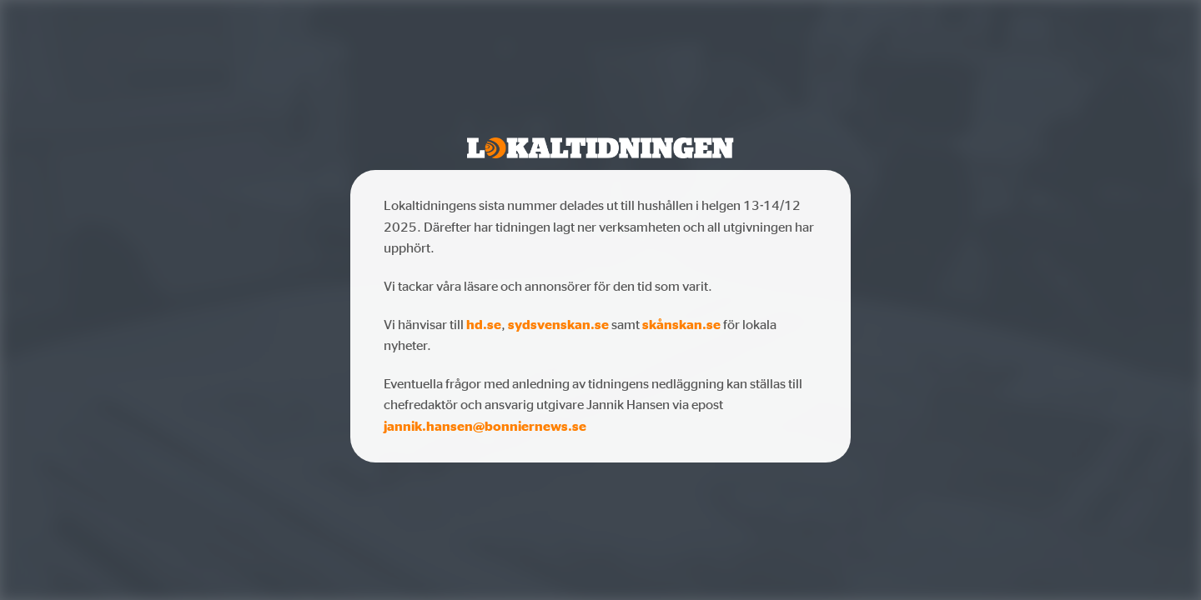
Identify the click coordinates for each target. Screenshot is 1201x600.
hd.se (483, 324)
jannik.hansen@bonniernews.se (485, 425)
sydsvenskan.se (558, 324)
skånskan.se (681, 324)
